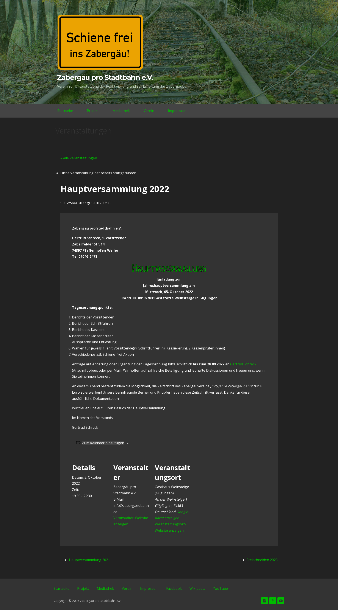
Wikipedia (197, 588)
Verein (149, 110)
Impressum (177, 110)
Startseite (65, 110)
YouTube (220, 588)
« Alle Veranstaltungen (78, 158)
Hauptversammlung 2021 (89, 559)
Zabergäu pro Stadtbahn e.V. (105, 77)
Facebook (174, 588)
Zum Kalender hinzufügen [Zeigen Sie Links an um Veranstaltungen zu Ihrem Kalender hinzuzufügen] (103, 443)
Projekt (93, 110)
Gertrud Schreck (243, 364)
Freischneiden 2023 (262, 559)
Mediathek (121, 110)
